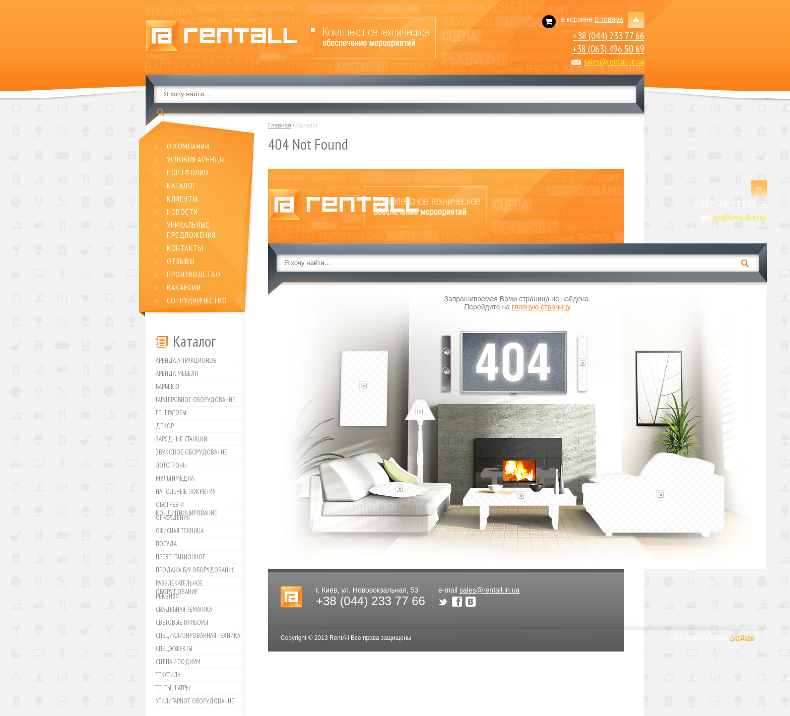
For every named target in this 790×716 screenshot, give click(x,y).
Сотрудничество (197, 300)
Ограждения (173, 517)
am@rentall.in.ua (740, 217)
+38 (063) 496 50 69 (608, 48)
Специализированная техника (198, 635)
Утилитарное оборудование (195, 701)
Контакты (185, 248)
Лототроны (171, 465)
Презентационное (181, 557)
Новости (182, 212)
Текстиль (168, 675)
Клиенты (182, 198)
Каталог (181, 185)
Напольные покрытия (186, 491)
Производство (193, 274)
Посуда (166, 544)
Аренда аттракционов (186, 360)
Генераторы (171, 413)
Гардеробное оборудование (195, 400)
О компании (188, 146)
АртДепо (742, 637)
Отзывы (180, 261)
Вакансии (184, 287)
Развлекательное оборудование (179, 584)
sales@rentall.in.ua (614, 61)
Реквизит (168, 596)
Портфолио (188, 172)
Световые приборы (182, 622)
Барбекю (167, 386)
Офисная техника (180, 531)
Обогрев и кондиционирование (186, 505)
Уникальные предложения (191, 230)
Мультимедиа (175, 478)
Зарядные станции (181, 439)
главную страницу (541, 307)
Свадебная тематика (184, 609)
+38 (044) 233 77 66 (608, 35)
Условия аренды (196, 159)
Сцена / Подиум (178, 662)
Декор (165, 426)
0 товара (609, 19)
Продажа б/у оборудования (195, 570)
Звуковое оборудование (191, 452)
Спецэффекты (174, 648)
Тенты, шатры (173, 688)
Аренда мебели (177, 373)
